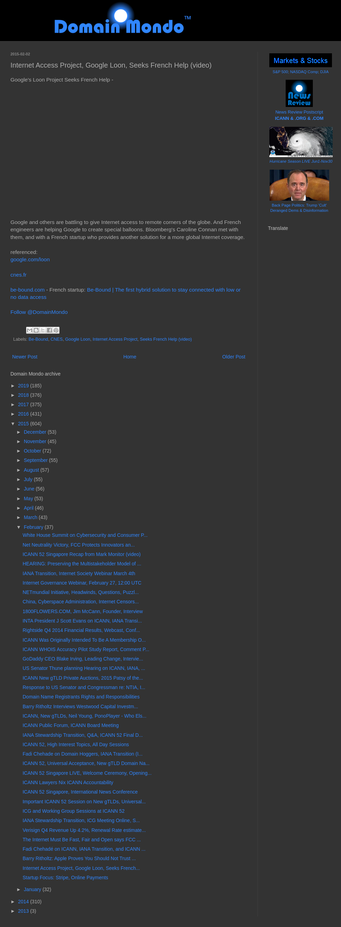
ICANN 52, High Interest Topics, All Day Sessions (76, 744)
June (29, 489)
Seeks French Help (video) (166, 339)
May (29, 498)
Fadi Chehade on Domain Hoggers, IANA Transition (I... (83, 754)
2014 (24, 901)
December (35, 432)
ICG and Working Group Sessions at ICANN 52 (74, 811)
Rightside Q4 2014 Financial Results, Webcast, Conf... (81, 630)
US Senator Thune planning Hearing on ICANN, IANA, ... (84, 668)
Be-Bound (38, 339)
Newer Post (24, 357)
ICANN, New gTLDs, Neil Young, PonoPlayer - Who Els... (84, 716)
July (29, 479)
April (29, 508)
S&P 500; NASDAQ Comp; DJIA (301, 72)
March (31, 517)
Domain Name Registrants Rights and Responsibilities (81, 697)
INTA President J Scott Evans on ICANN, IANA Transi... (82, 621)
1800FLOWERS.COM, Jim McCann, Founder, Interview (83, 611)
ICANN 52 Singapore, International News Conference (80, 792)
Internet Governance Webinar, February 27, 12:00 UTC (82, 583)
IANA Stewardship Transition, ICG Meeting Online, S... (81, 820)
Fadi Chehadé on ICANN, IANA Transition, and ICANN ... (84, 849)
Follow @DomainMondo (39, 312)
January (33, 889)
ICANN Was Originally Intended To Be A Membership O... (84, 640)
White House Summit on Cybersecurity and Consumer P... (85, 535)
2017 (24, 404)
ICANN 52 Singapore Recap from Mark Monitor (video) (82, 554)
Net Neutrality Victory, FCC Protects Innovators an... (79, 545)
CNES (56, 339)
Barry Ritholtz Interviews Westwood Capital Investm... (80, 706)
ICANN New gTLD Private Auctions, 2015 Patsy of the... (83, 678)
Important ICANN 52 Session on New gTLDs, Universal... (84, 801)
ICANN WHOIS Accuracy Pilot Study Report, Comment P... (86, 649)
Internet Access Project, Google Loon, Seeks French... (81, 868)
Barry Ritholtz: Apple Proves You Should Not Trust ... (79, 858)
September (36, 460)
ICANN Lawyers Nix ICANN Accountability (68, 782)
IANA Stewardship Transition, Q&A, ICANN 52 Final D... (83, 735)
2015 (24, 423)
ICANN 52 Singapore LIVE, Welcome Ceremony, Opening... (87, 773)
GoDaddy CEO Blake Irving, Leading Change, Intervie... (83, 659)
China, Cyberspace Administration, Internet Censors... (81, 601)
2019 (24, 385)
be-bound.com (27, 290)
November (35, 441)
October (33, 451)
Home (129, 357)
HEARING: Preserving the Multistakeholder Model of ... (82, 563)
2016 (24, 414)
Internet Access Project (115, 339)
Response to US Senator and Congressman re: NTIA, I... (84, 687)
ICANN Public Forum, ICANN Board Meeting (71, 725)
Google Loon (77, 339)
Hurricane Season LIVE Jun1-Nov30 (301, 161)
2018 (24, 395)
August (32, 470)
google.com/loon (30, 259)
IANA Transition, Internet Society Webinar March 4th (79, 573)
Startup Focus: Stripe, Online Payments (65, 877)
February (34, 527)
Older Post (233, 357)
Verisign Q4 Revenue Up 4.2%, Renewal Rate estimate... (84, 830)
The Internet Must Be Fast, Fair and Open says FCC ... (82, 839)
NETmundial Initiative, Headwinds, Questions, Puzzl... (81, 592)
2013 (24, 911)
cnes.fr (18, 275)
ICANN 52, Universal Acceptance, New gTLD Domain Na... (86, 763)
